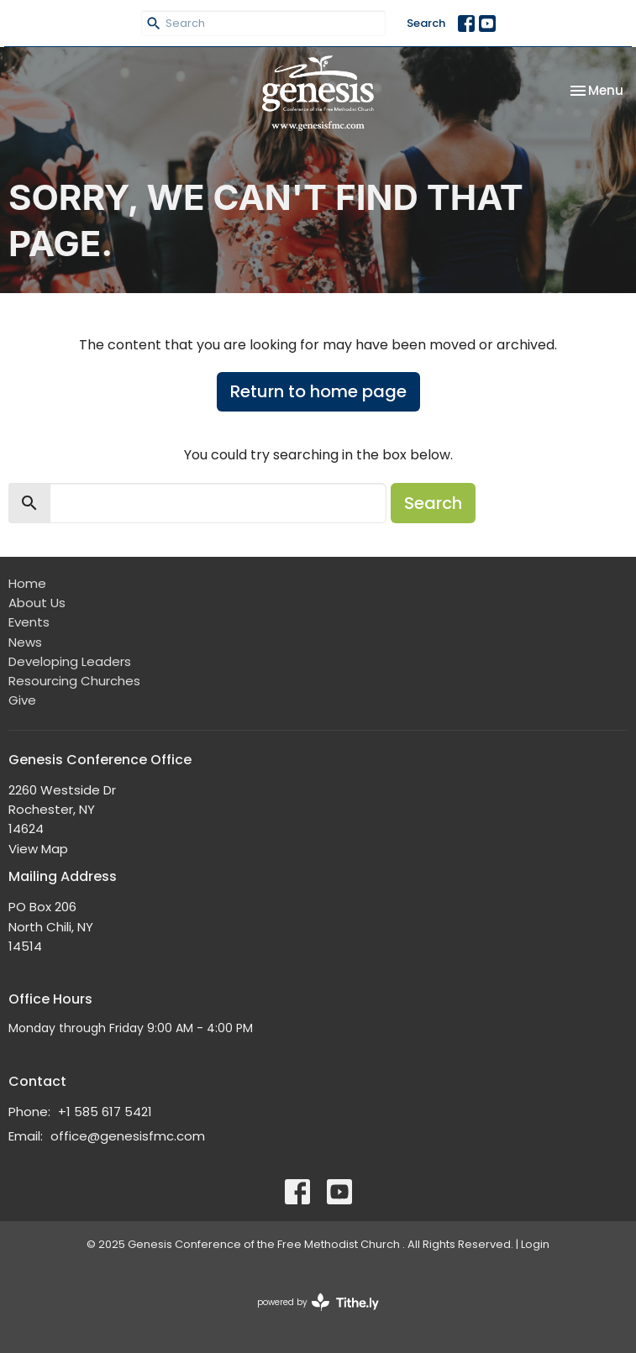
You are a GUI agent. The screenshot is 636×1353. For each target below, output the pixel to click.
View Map (38, 848)
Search (426, 23)
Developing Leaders (69, 661)
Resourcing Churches (74, 681)
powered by (318, 1302)
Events (29, 622)
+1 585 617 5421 (105, 1111)
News (25, 642)
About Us (37, 602)
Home (27, 583)
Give (22, 700)
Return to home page (318, 391)
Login (535, 1244)
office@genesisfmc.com (127, 1136)
